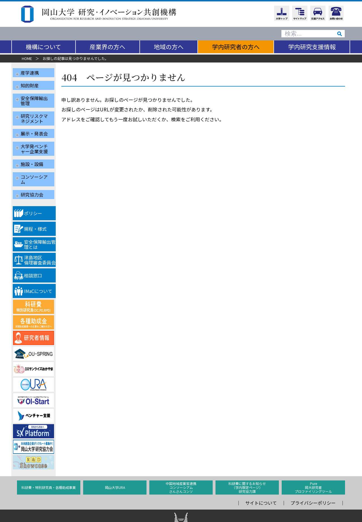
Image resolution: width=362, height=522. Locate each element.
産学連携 (30, 72)
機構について (43, 46)
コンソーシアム (34, 164)
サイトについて (261, 483)
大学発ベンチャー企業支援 (34, 138)
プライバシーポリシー (313, 483)
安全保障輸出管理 (34, 96)
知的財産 (30, 83)
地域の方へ (169, 46)
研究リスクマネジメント (34, 112)
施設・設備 (32, 150)
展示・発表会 (34, 124)
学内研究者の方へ (236, 46)
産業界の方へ (107, 46)
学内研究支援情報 (312, 46)
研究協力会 (32, 176)
